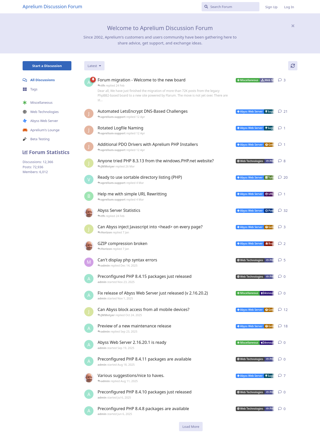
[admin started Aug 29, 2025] (88, 328)
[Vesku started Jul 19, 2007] (88, 179)
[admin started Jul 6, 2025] (88, 394)
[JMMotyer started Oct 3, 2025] (88, 311)
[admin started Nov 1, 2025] (88, 295)
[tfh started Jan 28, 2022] (88, 212)
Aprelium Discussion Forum (52, 6)
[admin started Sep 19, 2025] (88, 344)
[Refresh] (292, 65)
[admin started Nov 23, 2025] (88, 278)
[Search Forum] (230, 6)
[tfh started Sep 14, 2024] (88, 377)
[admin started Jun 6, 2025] (88, 410)
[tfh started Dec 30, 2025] (88, 245)
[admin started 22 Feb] (88, 82)
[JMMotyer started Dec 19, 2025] (88, 229)
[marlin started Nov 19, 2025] (88, 262)
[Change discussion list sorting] (94, 65)
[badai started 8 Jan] (88, 196)
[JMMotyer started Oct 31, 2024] (88, 163)
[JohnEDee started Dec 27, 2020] (88, 113)
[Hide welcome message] (292, 25)
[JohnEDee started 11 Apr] (88, 130)
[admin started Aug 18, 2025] (88, 361)
